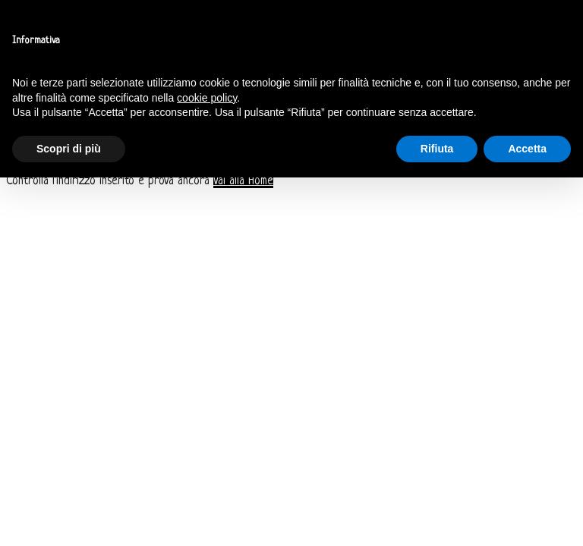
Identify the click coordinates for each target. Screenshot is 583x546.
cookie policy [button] (207, 98)
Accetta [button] (527, 149)
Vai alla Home (243, 181)
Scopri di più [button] (68, 149)
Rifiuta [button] (437, 149)
